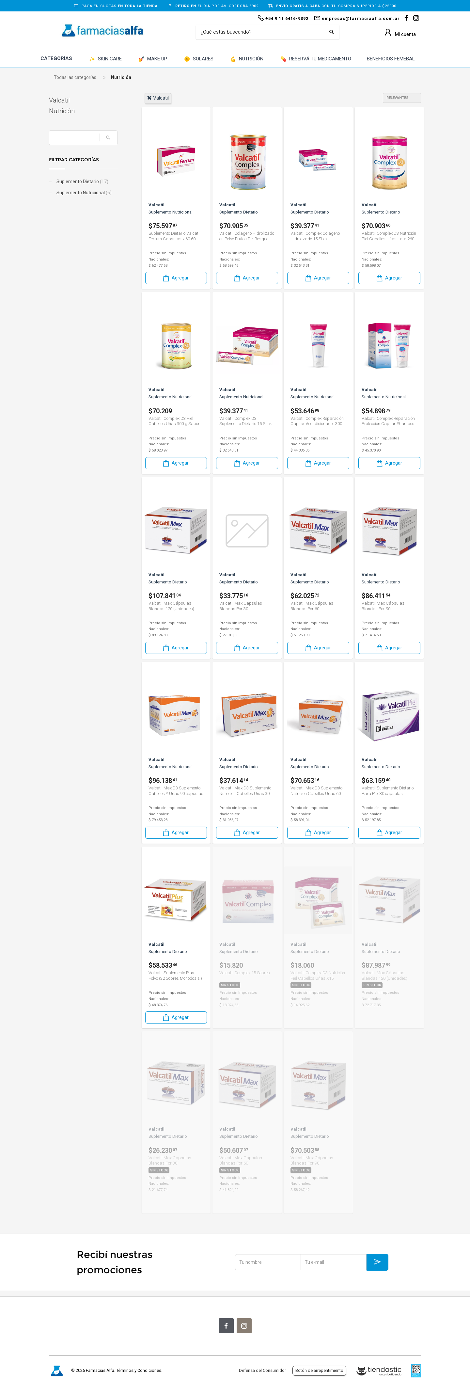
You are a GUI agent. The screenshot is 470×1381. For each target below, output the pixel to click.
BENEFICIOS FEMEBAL (391, 59)
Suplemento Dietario (81, 181)
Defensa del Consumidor (262, 1370)
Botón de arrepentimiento (319, 1370)
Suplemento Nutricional (83, 192)
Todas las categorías (75, 77)
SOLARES (198, 59)
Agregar (175, 278)
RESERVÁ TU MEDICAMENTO (315, 59)
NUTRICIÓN (246, 59)
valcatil (158, 98)
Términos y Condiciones (138, 1370)
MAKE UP (152, 59)
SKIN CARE (105, 59)
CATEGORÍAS (56, 58)
